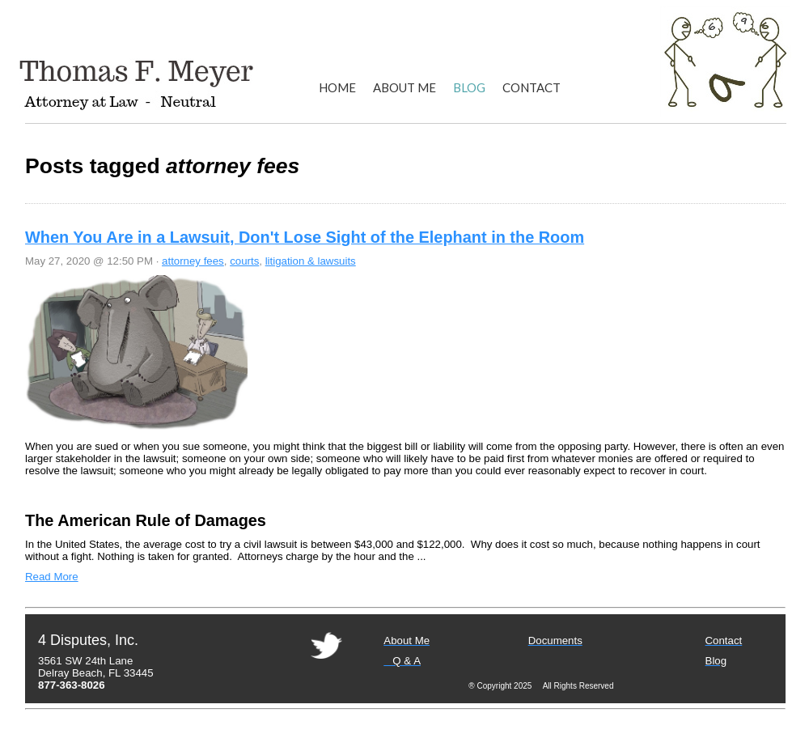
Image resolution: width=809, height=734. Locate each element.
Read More (51, 577)
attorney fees (193, 261)
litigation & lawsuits (310, 261)
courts (244, 261)
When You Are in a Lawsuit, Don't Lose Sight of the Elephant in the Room (304, 237)
